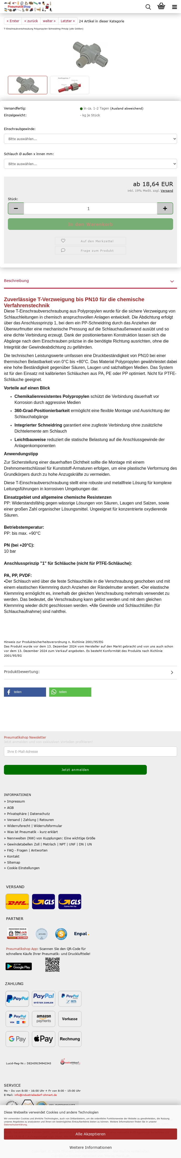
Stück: (13, 199)
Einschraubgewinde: (20, 129)
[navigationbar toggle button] (174, 6)
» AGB (9, 807)
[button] (16, 208)
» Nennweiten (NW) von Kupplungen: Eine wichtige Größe (49, 838)
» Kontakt (11, 856)
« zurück (31, 21)
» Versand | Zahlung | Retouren (29, 820)
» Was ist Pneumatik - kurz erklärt (31, 832)
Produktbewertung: (22, 671)
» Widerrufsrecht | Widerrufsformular (33, 826)
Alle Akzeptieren (90, 1134)
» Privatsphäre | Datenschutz (27, 813)
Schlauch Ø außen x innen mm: (29, 154)
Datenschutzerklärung (15, 1124)
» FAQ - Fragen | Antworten (26, 850)
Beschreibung (16, 280)
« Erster (13, 21)
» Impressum (14, 801)
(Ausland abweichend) (126, 108)
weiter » (49, 21)
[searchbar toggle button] (148, 6)
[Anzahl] (90, 208)
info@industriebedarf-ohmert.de (35, 1094)
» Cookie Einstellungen (22, 868)
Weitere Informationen (90, 1147)
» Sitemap (12, 862)
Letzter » (68, 21)
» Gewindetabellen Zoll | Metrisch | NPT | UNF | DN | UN (48, 844)
